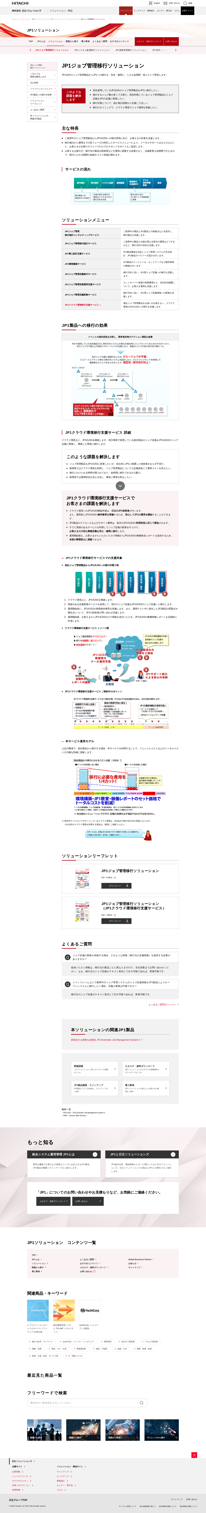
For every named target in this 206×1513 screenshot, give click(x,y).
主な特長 (34, 83)
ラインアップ (125, 11)
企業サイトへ (187, 11)
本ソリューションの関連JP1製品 (39, 117)
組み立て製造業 (128, 1342)
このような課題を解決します (38, 75)
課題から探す (72, 41)
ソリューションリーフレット (37, 102)
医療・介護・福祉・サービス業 (45, 1356)
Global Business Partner (140, 1259)
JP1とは (41, 41)
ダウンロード (115, 886)
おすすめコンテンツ (119, 41)
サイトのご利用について (127, 1506)
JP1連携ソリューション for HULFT (169, 50)
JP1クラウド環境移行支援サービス (82, 305)
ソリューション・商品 (61, 10)
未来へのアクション (21, 1485)
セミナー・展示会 (164, 11)
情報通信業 (81, 1349)
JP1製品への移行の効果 (41, 95)
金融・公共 (122, 1349)
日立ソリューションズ (22, 1461)
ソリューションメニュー (41, 89)
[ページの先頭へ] (194, 1455)
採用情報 (16, 1490)
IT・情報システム (75, 1356)
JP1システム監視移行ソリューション (92, 50)
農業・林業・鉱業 (144, 1349)
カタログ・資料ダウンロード (149, 41)
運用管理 (107, 1342)
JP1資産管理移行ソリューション (131, 50)
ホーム (14, 19)
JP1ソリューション (57, 19)
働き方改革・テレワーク (42, 1342)
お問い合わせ (171, 41)
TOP (31, 41)
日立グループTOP (18, 1500)
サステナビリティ (20, 1481)
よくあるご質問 (99, 41)
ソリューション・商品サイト (70, 1466)
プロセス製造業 (151, 1342)
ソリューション (72, 19)
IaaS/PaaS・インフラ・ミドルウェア (78, 1342)
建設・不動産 (101, 1349)
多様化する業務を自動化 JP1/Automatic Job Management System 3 (105, 1040)
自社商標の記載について (167, 1506)
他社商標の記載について (188, 1506)
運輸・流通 (36, 1349)
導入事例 (85, 41)
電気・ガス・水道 (59, 1349)
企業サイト (17, 1466)
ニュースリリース (20, 1476)
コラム (177, 11)
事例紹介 (151, 11)
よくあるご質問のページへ (162, 1004)
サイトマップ (134, 1267)
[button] (175, 50)
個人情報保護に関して (148, 1506)
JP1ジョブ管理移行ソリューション (52, 50)
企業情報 (16, 1472)
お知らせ (132, 1263)
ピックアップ (139, 11)
